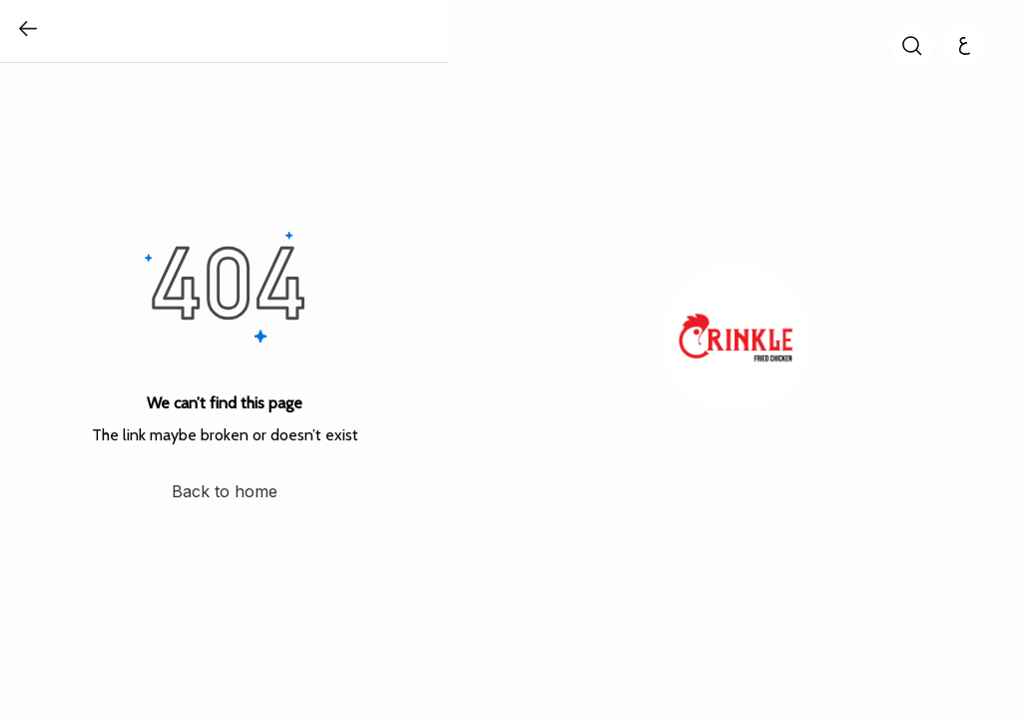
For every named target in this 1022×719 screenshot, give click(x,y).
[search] (912, 46)
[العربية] (964, 46)
